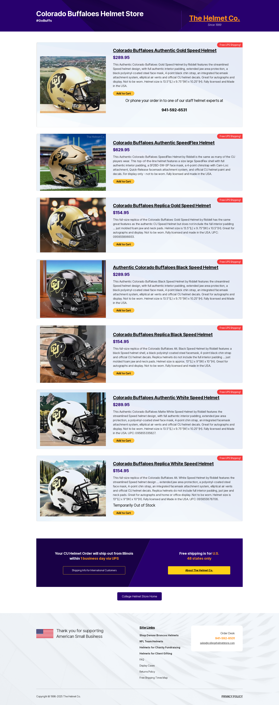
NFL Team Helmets (151, 641)
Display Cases (147, 665)
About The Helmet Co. (199, 570)
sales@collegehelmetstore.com (217, 642)
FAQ (142, 659)
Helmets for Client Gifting (156, 653)
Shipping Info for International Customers (94, 570)
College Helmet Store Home (139, 596)
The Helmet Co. (214, 18)
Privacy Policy (232, 696)
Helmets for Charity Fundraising (160, 647)
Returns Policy (147, 671)
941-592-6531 (174, 110)
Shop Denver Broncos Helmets (159, 635)
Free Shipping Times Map (154, 677)
